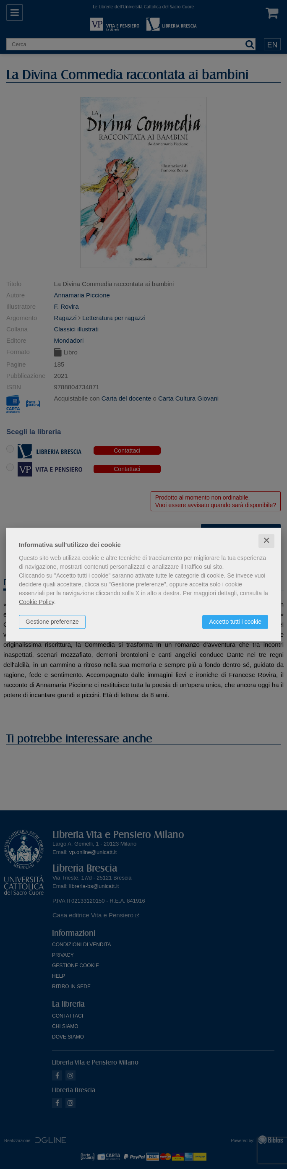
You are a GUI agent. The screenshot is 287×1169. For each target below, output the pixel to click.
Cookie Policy (36, 602)
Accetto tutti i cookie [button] (235, 621)
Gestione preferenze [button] (52, 621)
